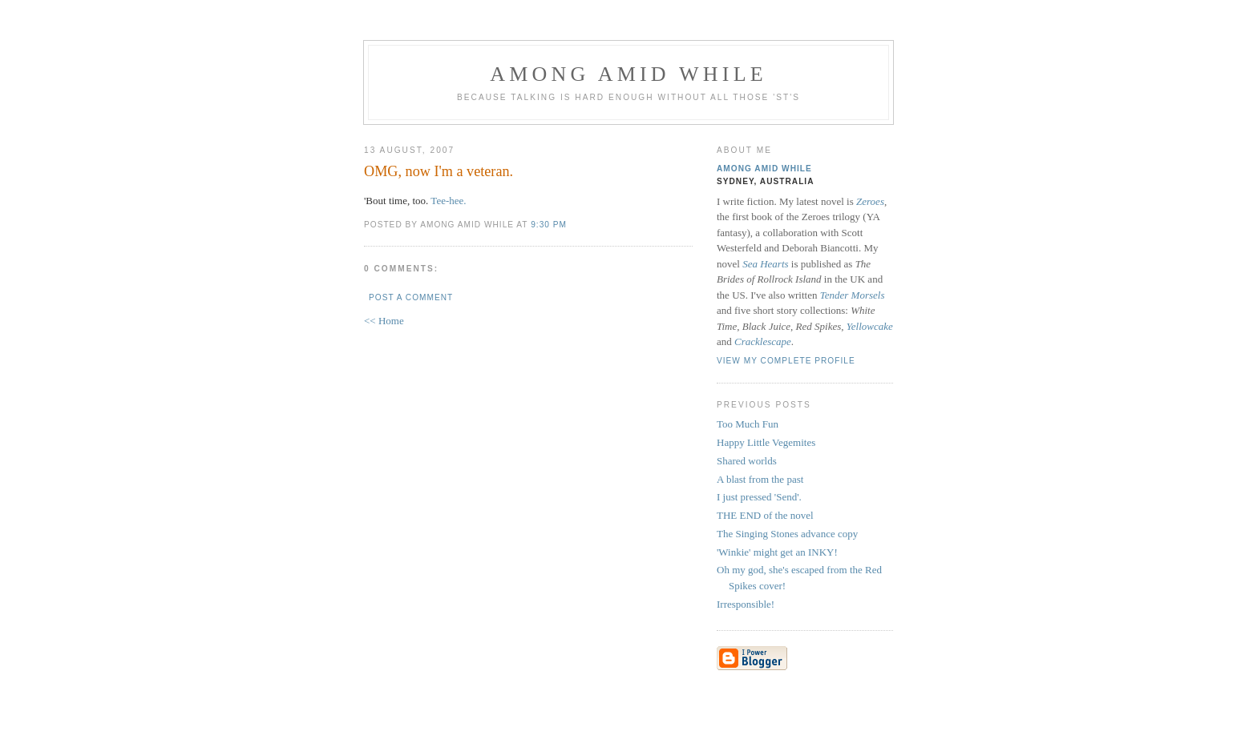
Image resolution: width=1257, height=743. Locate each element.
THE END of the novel (765, 515)
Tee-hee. (448, 201)
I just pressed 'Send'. (759, 497)
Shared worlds (747, 461)
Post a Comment (411, 297)
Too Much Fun (747, 424)
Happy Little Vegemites (766, 442)
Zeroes (870, 201)
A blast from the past (760, 479)
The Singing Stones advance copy (787, 534)
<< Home (384, 321)
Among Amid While (628, 74)
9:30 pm (549, 224)
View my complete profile (786, 360)
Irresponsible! (745, 604)
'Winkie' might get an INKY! (777, 552)
